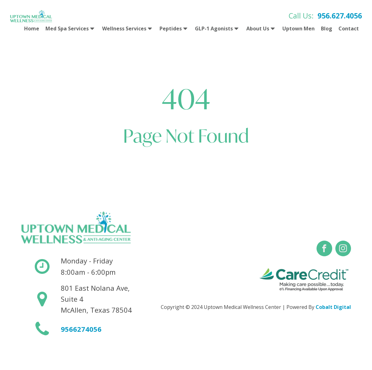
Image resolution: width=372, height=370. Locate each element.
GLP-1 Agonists (217, 28)
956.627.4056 (339, 16)
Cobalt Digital (333, 307)
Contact (348, 28)
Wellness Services (127, 28)
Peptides (174, 28)
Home (31, 28)
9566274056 (81, 329)
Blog (326, 28)
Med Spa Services (70, 28)
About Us (261, 28)
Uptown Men (298, 28)
